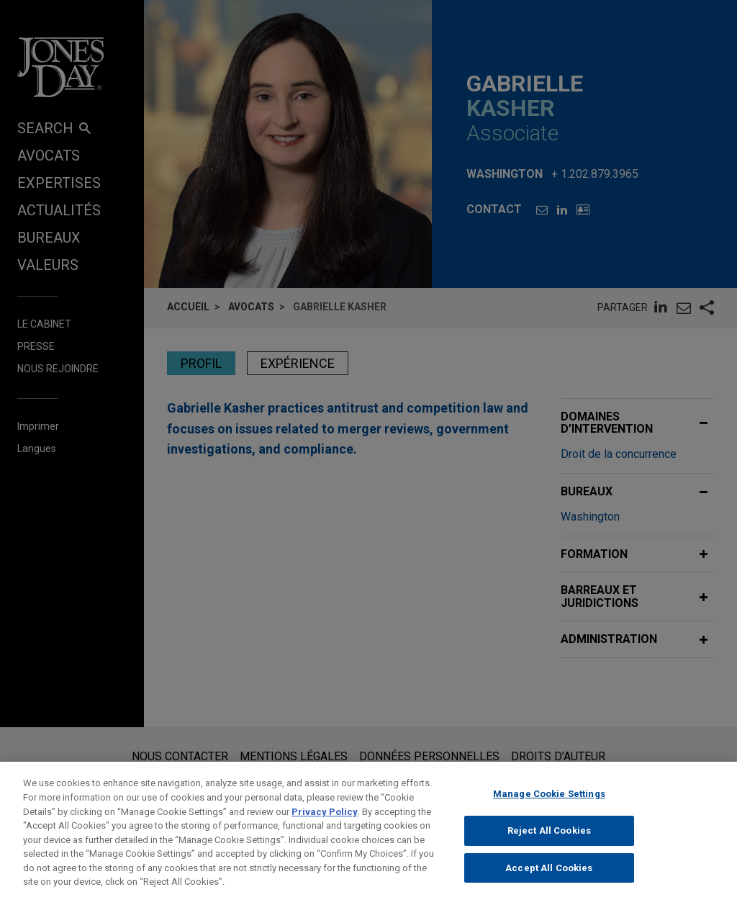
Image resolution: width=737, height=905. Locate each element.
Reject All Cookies (549, 841)
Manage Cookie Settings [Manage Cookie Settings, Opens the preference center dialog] (549, 804)
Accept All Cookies (548, 878)
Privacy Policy (324, 821)
